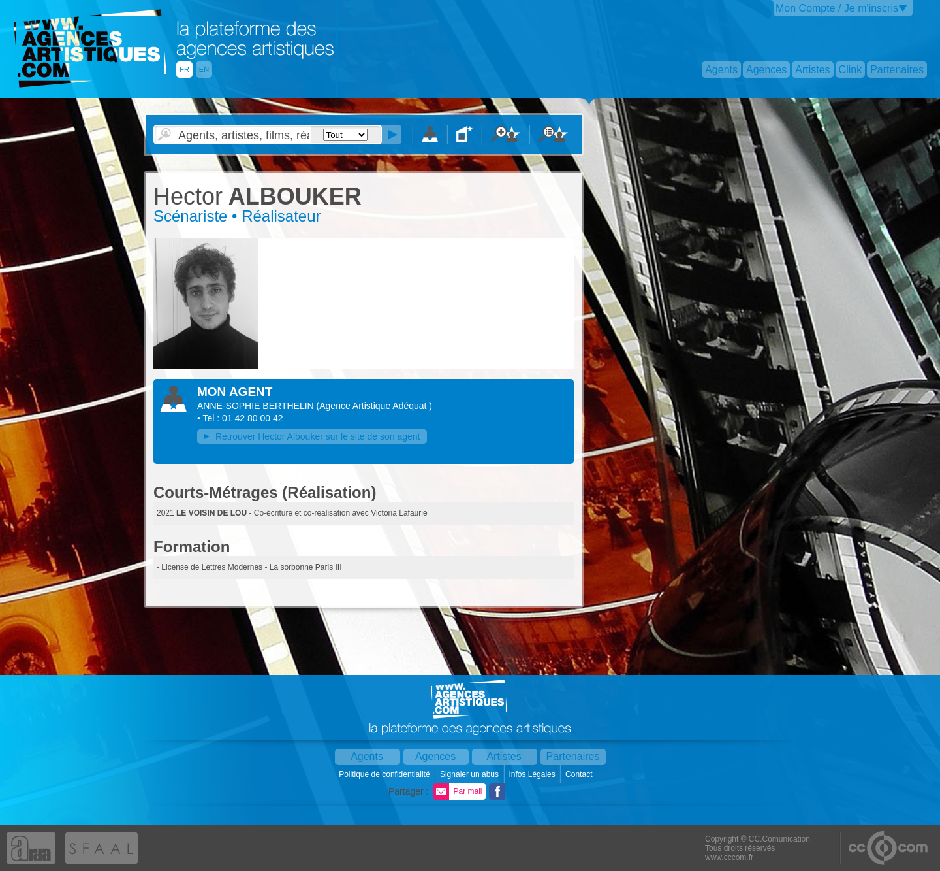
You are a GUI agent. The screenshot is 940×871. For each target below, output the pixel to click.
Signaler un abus (470, 774)
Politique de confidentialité (385, 774)
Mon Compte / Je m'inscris (837, 8)
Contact (580, 774)
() (374, 406)
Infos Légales (533, 774)
